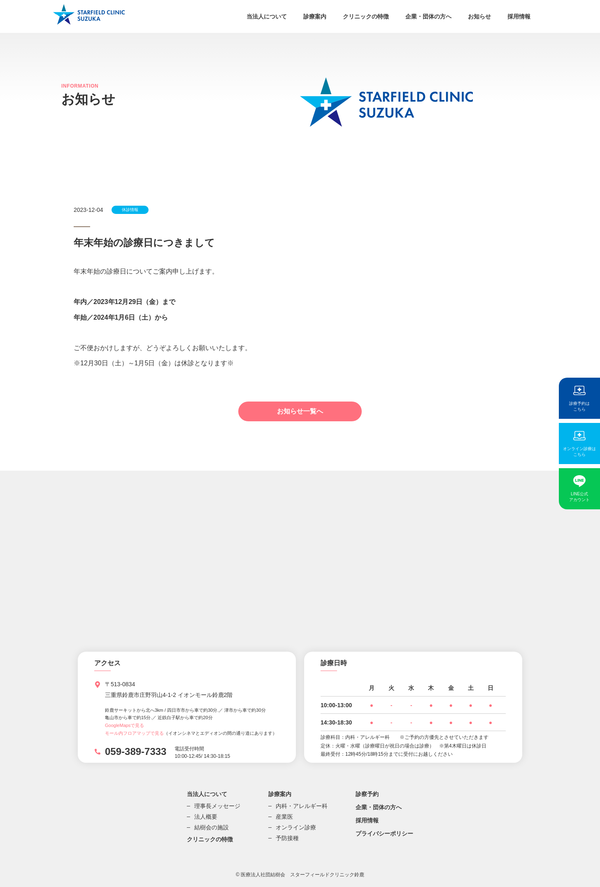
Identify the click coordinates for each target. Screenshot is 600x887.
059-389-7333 (135, 751)
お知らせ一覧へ (300, 411)
